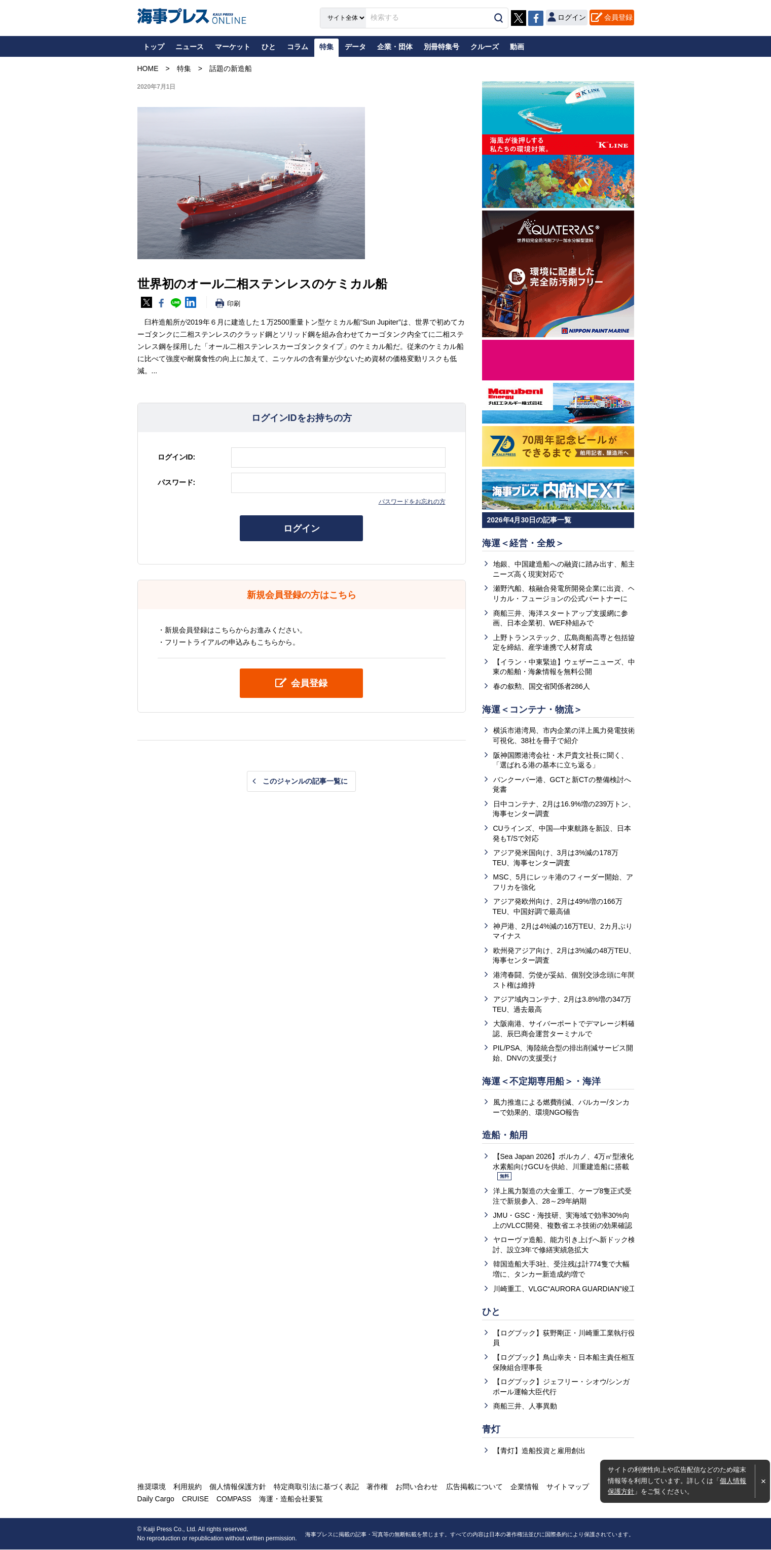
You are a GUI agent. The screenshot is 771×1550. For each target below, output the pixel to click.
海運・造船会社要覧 (291, 1499)
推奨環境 (151, 1487)
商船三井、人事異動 (525, 1406)
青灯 (491, 1430)
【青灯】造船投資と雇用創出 (539, 1451)
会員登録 (618, 17)
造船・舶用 (505, 1136)
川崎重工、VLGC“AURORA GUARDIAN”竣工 (564, 1289)
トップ (153, 47)
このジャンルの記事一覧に (305, 781)
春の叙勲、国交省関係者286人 (541, 686)
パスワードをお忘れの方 (412, 501)
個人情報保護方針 (237, 1487)
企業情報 (524, 1487)
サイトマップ (567, 1487)
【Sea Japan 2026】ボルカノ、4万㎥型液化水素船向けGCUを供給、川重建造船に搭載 (563, 1167)
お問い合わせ (416, 1487)
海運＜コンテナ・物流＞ (532, 709)
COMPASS (233, 1499)
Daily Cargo (155, 1499)
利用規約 (187, 1487)
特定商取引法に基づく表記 (316, 1487)
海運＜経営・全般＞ (523, 543)
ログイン (301, 528)
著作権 (377, 1487)
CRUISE (195, 1499)
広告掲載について (474, 1487)
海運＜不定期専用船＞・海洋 (541, 1081)
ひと (491, 1312)
